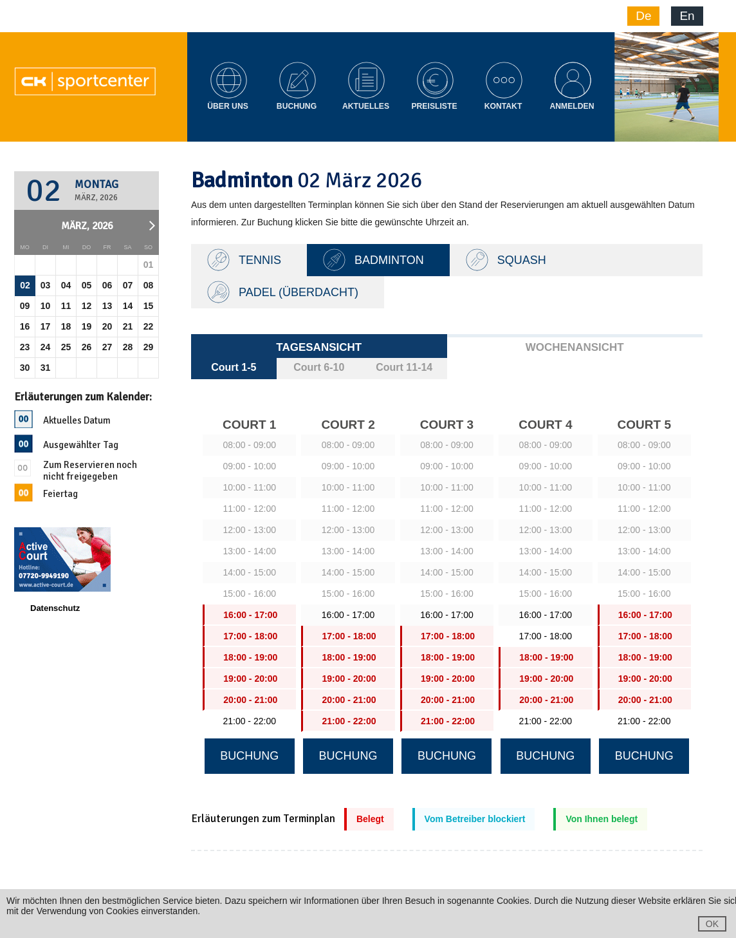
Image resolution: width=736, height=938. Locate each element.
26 (87, 347)
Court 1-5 (233, 367)
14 (128, 306)
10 (46, 306)
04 (66, 285)
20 (107, 326)
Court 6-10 (318, 367)
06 (107, 285)
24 (46, 347)
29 (148, 347)
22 (148, 326)
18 (66, 326)
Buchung (297, 106)
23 (25, 347)
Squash (521, 260)
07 (128, 285)
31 (46, 367)
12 (87, 306)
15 (148, 306)
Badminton (389, 260)
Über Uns (227, 106)
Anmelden (571, 106)
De (643, 16)
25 (66, 347)
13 (107, 306)
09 (25, 306)
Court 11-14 (404, 367)
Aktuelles (365, 106)
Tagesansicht (319, 347)
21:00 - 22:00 (249, 721)
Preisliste (434, 106)
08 (148, 285)
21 (128, 326)
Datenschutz (55, 608)
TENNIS (260, 260)
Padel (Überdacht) (298, 292)
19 (87, 326)
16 (25, 326)
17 (46, 326)
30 (25, 367)
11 (66, 306)
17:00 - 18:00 (546, 636)
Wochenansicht (575, 347)
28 (128, 347)
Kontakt (503, 106)
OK (712, 924)
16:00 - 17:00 (348, 615)
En (686, 16)
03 (46, 285)
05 (87, 285)
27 (107, 347)
